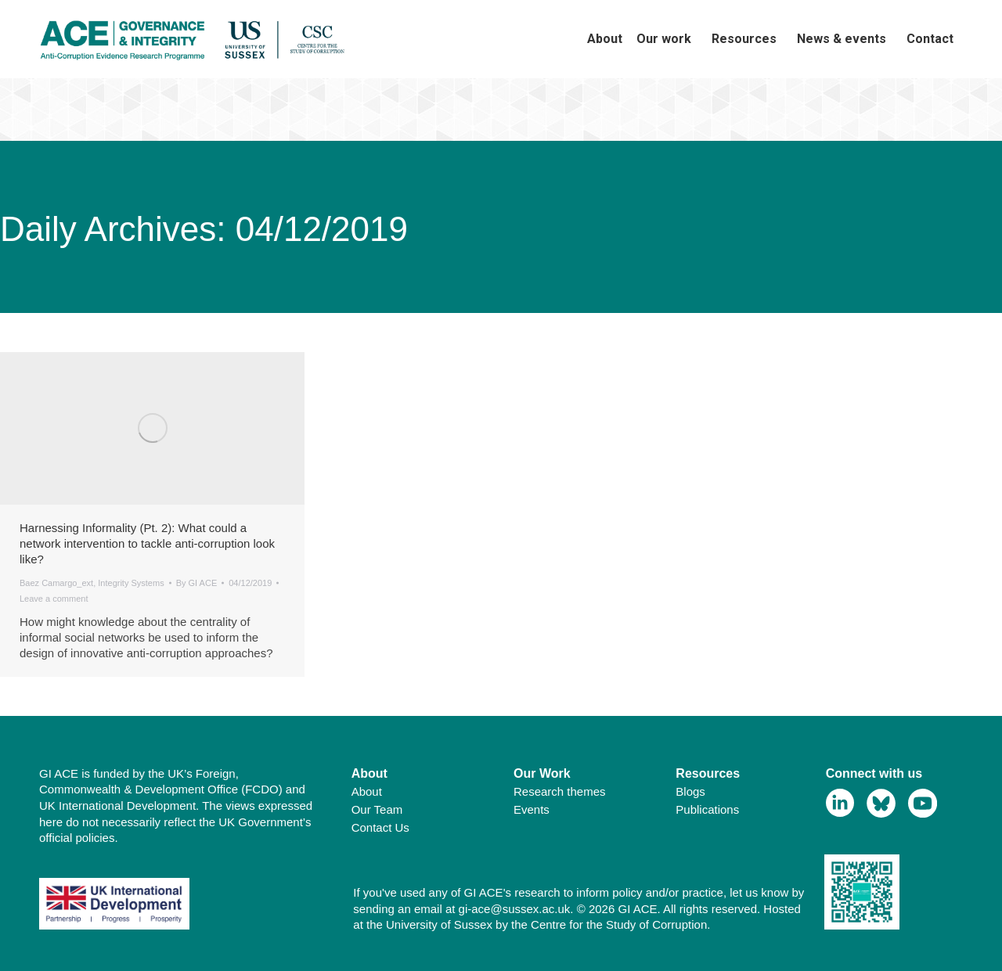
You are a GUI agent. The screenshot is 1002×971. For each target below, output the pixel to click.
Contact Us (380, 827)
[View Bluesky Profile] (881, 803)
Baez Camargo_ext (56, 583)
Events (532, 809)
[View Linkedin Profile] (840, 803)
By (197, 583)
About (366, 791)
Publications (707, 809)
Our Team (377, 809)
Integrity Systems (131, 583)
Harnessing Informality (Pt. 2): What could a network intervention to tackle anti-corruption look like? (147, 543)
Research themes (560, 791)
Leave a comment (54, 598)
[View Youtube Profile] (922, 803)
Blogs (690, 791)
